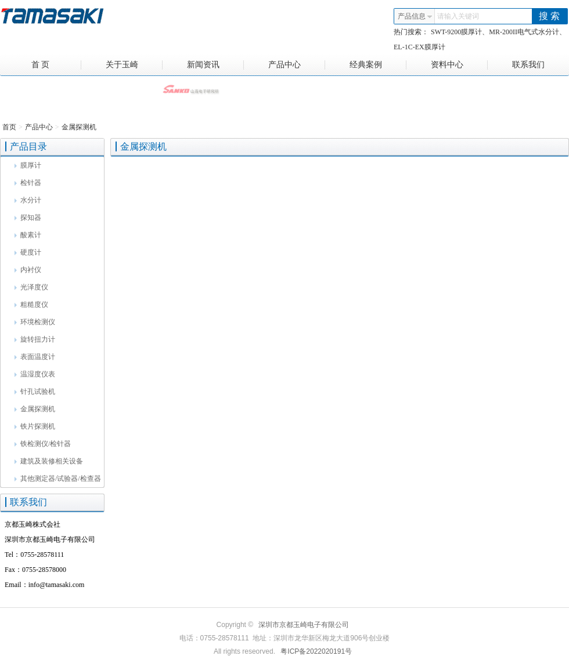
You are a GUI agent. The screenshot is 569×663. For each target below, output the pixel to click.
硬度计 (28, 252)
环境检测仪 (35, 322)
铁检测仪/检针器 (43, 444)
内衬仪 (28, 270)
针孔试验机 (35, 391)
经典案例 (378, 65)
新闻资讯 (215, 65)
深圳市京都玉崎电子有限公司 (303, 625)
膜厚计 (28, 165)
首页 (9, 127)
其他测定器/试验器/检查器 (58, 478)
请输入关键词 (458, 16)
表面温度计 (35, 357)
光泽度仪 (31, 287)
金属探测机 (79, 127)
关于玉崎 (134, 65)
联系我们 (528, 64)
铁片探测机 (35, 426)
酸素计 (28, 235)
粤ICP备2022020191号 (316, 651)
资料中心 (459, 65)
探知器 (28, 217)
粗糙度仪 (31, 304)
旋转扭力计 (35, 339)
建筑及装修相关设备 (49, 461)
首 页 (56, 65)
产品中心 (297, 65)
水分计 (28, 200)
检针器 (28, 183)
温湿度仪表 (35, 374)
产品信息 (415, 16)
